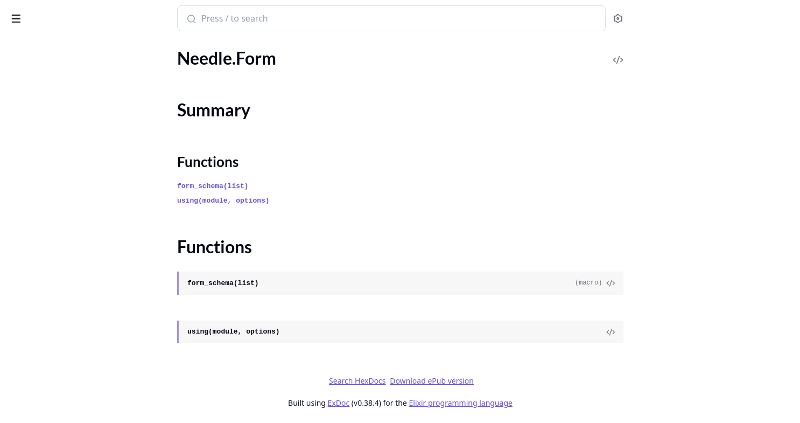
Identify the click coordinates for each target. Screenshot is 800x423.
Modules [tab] (64, 48)
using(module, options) (304, 201)
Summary (36, 106)
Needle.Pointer (36, 211)
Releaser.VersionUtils (47, 400)
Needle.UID (29, 284)
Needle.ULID (31, 298)
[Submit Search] (271, 19)
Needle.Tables (33, 269)
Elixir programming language (541, 403)
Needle (21, 58)
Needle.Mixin (32, 167)
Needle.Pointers (37, 225)
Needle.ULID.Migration (51, 313)
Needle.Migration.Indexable (59, 153)
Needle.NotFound (41, 182)
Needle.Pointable (40, 196)
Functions (37, 119)
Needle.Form (31, 87)
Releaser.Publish (38, 371)
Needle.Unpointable (45, 327)
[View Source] (691, 283)
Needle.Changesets (43, 72)
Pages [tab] (19, 48)
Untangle (25, 415)
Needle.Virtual (34, 342)
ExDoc (419, 403)
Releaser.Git (30, 356)
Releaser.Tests (33, 385)
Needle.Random (37, 240)
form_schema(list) (293, 186)
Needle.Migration (40, 138)
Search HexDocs (438, 381)
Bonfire (50, 14)
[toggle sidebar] (147, 16)
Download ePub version (513, 381)
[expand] (150, 60)
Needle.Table (31, 254)
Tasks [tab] (118, 48)
